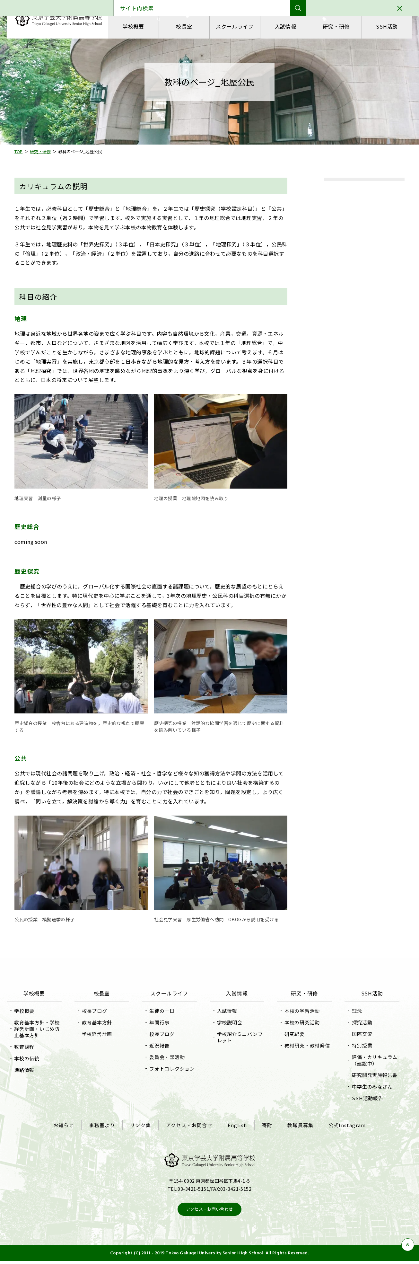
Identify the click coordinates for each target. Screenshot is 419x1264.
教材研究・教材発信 (301, 1048)
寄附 (264, 1130)
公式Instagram (340, 1130)
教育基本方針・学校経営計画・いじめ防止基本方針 (43, 1029)
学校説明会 (229, 1022)
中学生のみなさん (366, 1093)
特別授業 (356, 1045)
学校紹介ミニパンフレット (237, 1037)
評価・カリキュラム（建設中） (366, 1060)
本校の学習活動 (299, 1010)
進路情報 (33, 1069)
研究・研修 (330, 26)
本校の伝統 (36, 1058)
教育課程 (33, 1046)
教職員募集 (296, 1130)
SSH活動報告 (361, 1104)
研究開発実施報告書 (366, 1078)
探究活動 (356, 1022)
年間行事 (163, 1022)
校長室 (185, 26)
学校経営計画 (103, 1033)
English (236, 1130)
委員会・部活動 (170, 1057)
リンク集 (143, 1130)
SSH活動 (379, 26)
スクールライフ (234, 26)
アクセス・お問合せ (190, 1130)
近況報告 (163, 1045)
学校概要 (137, 26)
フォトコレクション (173, 1071)
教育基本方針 (103, 1022)
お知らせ (70, 1130)
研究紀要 (291, 1033)
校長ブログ (100, 1010)
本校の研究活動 (299, 1022)
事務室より (107, 1130)
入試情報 (282, 26)
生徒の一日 (165, 1010)
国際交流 (356, 1033)
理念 (351, 1010)
